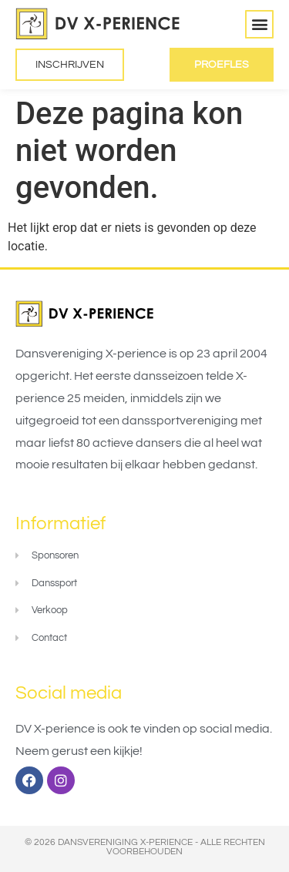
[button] (259, 24)
